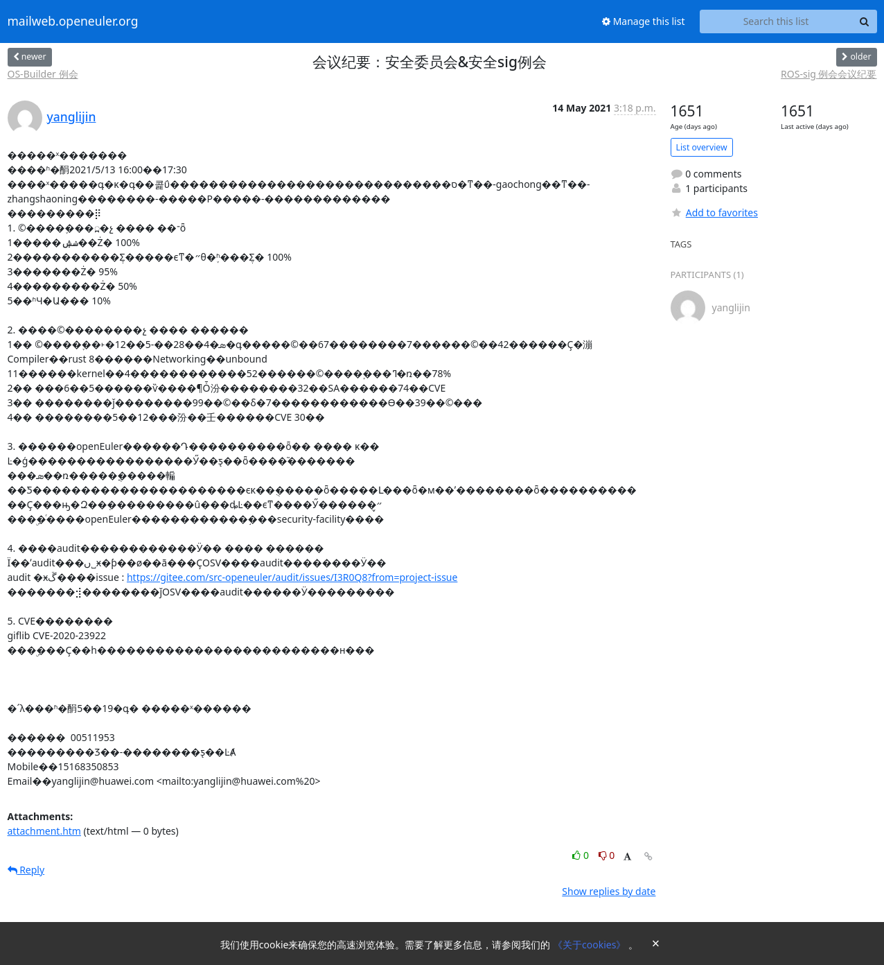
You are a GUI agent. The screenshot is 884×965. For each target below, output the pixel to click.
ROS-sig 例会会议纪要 (828, 73)
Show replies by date (608, 891)
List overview (701, 147)
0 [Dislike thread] (607, 855)
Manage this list (643, 21)
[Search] (864, 21)
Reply (26, 869)
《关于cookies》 (590, 944)
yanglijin (71, 116)
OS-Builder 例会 (43, 73)
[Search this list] (776, 21)
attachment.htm (44, 830)
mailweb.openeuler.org (73, 21)
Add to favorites (714, 212)
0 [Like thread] (581, 855)
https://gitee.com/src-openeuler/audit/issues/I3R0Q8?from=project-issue (292, 577)
